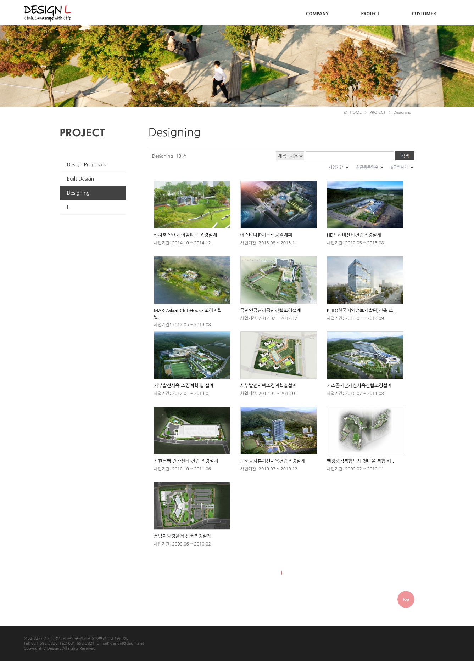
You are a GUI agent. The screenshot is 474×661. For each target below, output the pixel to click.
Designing (78, 193)
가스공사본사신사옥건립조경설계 (359, 385)
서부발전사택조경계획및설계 (268, 385)
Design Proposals (86, 164)
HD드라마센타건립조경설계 (354, 235)
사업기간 (336, 167)
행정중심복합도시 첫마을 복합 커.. (360, 461)
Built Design (80, 178)
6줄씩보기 (399, 167)
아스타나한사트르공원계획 (266, 235)
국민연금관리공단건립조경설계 (270, 310)
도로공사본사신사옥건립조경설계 (272, 461)
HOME (353, 112)
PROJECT (377, 112)
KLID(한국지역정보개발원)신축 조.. (361, 310)
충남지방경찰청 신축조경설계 (183, 536)
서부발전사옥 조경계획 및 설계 (184, 385)
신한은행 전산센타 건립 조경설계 (186, 461)
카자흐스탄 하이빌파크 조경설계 (185, 235)
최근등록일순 (367, 167)
